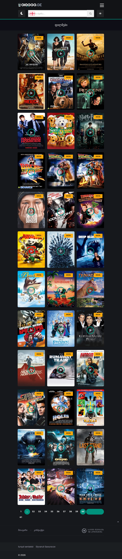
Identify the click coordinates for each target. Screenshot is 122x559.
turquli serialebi (25, 546)
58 (70, 511)
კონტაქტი (39, 530)
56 (58, 511)
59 (76, 511)
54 (45, 511)
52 (33, 511)
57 (64, 511)
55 (52, 511)
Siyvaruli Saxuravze (44, 546)
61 (21, 517)
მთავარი (22, 530)
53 (39, 511)
